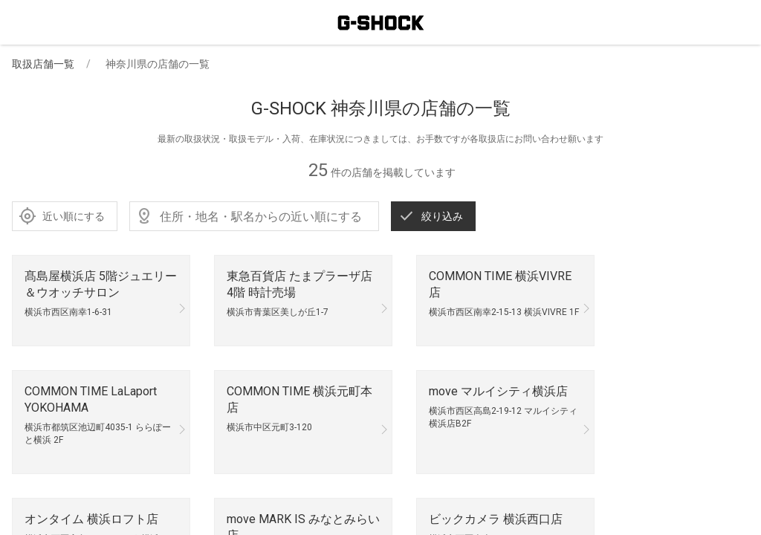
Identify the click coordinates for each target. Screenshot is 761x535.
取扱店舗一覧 (43, 64)
